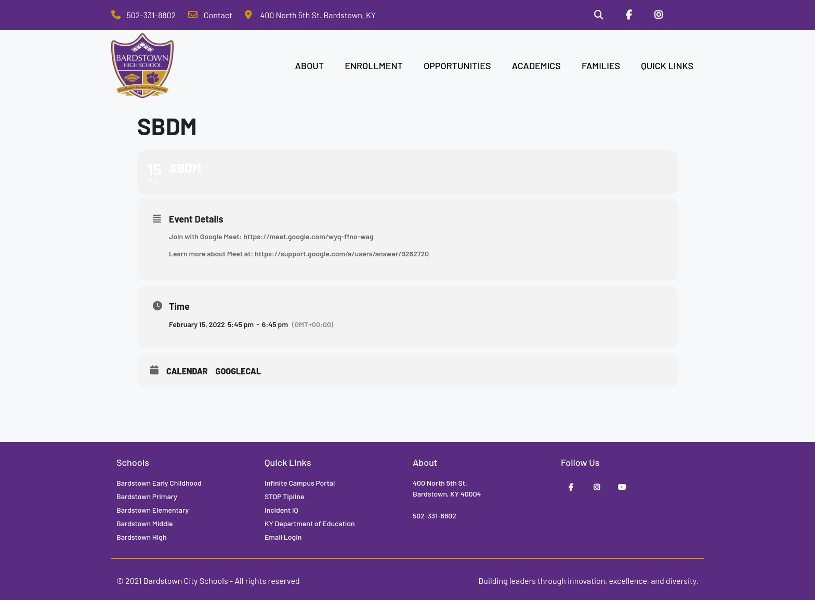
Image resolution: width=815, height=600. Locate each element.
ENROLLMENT (374, 65)
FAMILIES (601, 65)
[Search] (599, 15)
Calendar (187, 371)
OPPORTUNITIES (457, 65)
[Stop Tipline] (689, 15)
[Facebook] (629, 15)
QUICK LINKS (667, 65)
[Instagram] (658, 15)
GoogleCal (238, 371)
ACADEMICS (536, 65)
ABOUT (309, 65)
